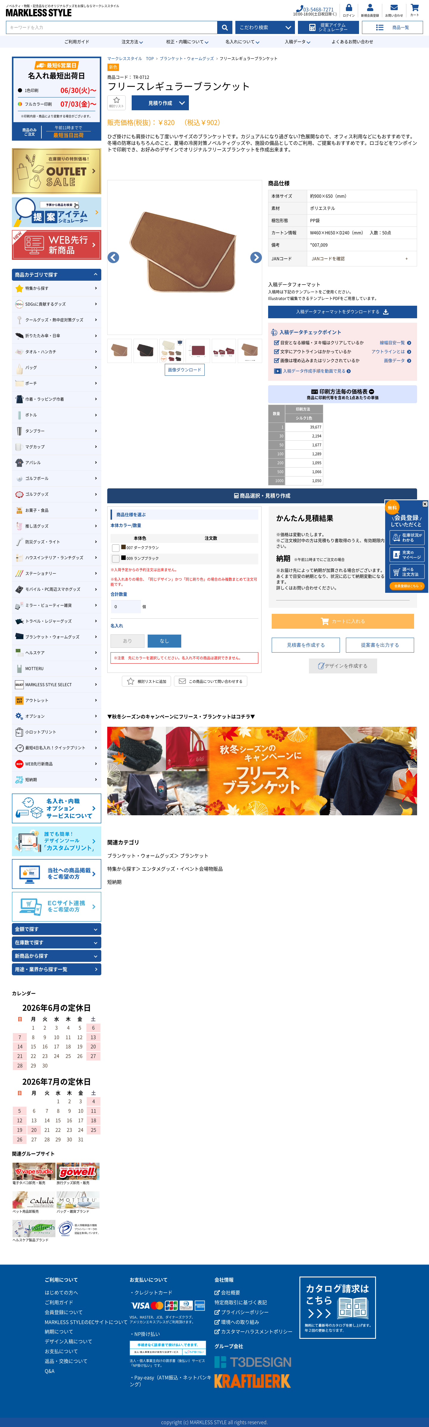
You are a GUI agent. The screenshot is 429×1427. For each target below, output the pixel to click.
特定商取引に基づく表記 (240, 1302)
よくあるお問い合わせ (352, 42)
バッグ (26, 367)
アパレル (28, 462)
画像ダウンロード (184, 370)
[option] (184, 257)
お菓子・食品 (32, 510)
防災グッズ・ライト (37, 542)
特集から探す (121, 869)
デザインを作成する (343, 666)
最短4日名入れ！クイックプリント (50, 748)
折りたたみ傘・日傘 (37, 336)
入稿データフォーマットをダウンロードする (342, 312)
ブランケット (194, 855)
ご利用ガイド (76, 42)
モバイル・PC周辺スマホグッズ (47, 589)
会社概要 (227, 1292)
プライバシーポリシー (241, 1312)
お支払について (61, 1351)
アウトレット (32, 700)
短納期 (114, 882)
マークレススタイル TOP (130, 58)
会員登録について (64, 1312)
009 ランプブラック (140, 557)
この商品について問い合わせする (211, 681)
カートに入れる (343, 621)
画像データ (394, 360)
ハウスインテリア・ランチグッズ (49, 557)
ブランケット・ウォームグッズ (187, 58)
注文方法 (130, 42)
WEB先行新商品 (34, 764)
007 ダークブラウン (140, 547)
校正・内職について (185, 42)
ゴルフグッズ (32, 494)
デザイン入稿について (68, 1341)
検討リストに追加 (146, 681)
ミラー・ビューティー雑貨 (43, 605)
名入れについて (240, 42)
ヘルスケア (30, 652)
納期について (59, 1331)
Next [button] (256, 257)
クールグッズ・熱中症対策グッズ (49, 320)
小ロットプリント (35, 732)
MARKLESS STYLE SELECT (43, 684)
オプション (30, 716)
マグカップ (30, 446)
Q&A (50, 1371)
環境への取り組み (236, 1322)
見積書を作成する (306, 644)
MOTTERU (29, 668)
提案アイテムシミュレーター (328, 27)
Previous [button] (113, 257)
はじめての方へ (61, 1292)
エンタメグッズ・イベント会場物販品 (182, 869)
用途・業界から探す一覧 (41, 969)
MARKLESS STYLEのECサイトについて (86, 1322)
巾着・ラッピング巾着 (39, 399)
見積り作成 (160, 103)
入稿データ (295, 42)
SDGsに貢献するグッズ (40, 304)
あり (127, 641)
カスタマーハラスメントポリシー (253, 1331)
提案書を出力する (380, 644)
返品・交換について (66, 1361)
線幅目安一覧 (392, 343)
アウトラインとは (388, 352)
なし (164, 641)
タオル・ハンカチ (35, 351)
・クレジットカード (151, 1292)
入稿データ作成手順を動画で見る (314, 371)
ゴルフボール (32, 478)
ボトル (26, 415)
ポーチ (26, 383)
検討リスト (116, 102)
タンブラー (30, 431)
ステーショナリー (35, 573)
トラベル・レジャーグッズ (43, 621)
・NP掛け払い (145, 1334)
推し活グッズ (32, 526)
